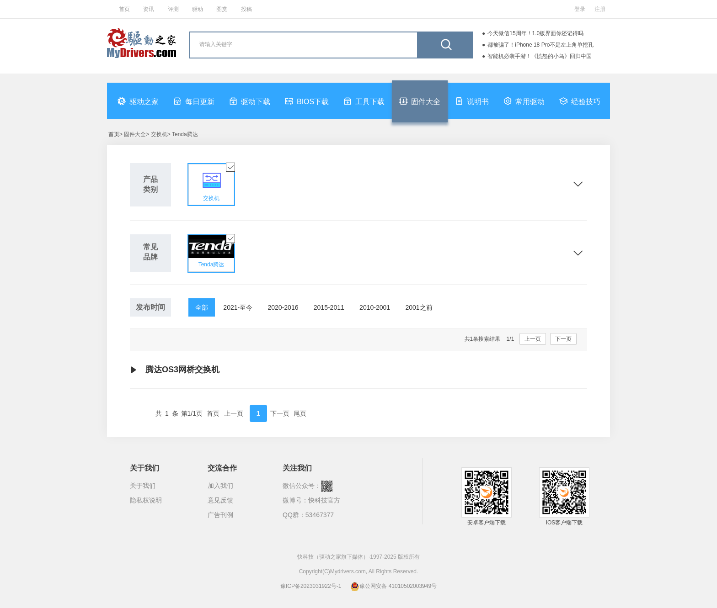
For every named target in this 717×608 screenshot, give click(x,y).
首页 (124, 9)
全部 (201, 307)
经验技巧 (579, 101)
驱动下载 (249, 101)
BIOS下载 (307, 101)
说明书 (472, 101)
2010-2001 (374, 307)
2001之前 (418, 307)
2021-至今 (237, 307)
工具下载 (364, 101)
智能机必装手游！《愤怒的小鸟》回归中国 (539, 56)
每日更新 (193, 101)
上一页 (532, 339)
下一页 (563, 339)
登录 (579, 9)
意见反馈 (220, 500)
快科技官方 (324, 500)
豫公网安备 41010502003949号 (393, 586)
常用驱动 (524, 101)
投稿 (246, 9)
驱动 (197, 9)
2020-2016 (283, 307)
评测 (173, 9)
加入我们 (220, 485)
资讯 (148, 9)
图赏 (221, 9)
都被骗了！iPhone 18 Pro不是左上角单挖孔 (540, 45)
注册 (599, 9)
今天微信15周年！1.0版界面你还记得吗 (535, 33)
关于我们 (142, 485)
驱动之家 (138, 101)
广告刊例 (220, 514)
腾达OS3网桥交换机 (174, 370)
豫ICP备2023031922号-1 (310, 586)
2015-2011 (329, 307)
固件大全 (419, 101)
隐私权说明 (146, 500)
